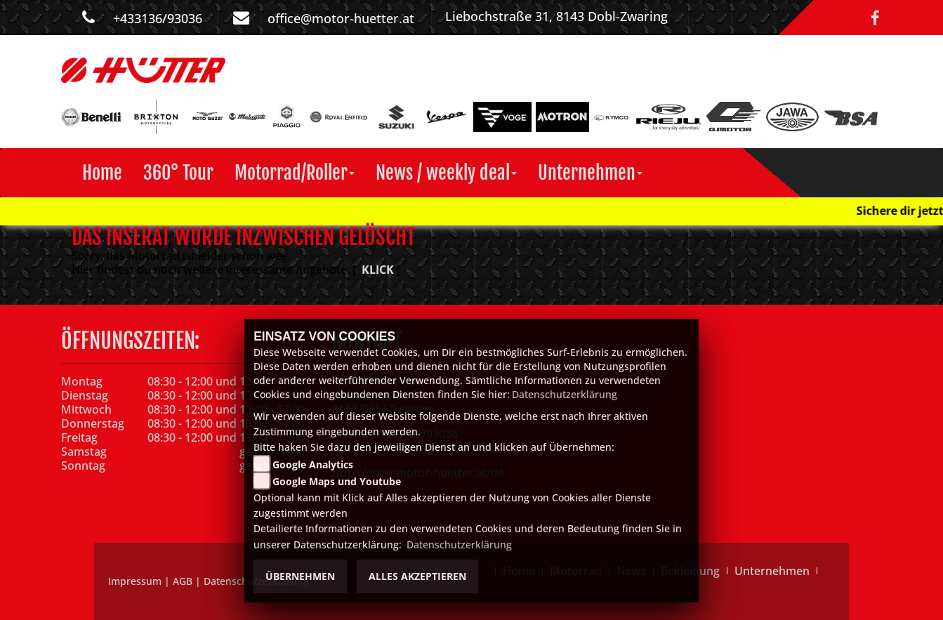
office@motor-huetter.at (341, 18)
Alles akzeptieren (417, 576)
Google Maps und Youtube (336, 481)
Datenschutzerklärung (564, 394)
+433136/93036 (157, 18)
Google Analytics (312, 464)
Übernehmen (300, 576)
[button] (294, 172)
